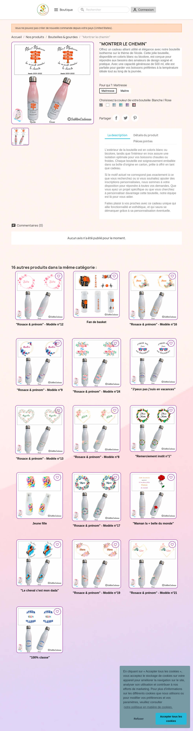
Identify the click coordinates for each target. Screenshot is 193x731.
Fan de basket (96, 322)
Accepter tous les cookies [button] (171, 718)
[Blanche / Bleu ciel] (115, 105)
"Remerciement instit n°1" (153, 456)
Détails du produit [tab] (145, 135)
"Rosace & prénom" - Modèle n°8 (96, 457)
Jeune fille (39, 523)
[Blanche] (108, 105)
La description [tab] (117, 135)
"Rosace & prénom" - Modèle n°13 (39, 458)
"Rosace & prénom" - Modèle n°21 (153, 592)
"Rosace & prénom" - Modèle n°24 (96, 391)
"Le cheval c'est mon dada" (40, 590)
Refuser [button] (139, 718)
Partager (116, 118)
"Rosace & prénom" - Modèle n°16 (153, 324)
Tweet (125, 118)
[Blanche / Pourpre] (128, 105)
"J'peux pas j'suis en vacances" (153, 389)
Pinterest (135, 118)
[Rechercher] (106, 10)
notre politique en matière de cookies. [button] (148, 707)
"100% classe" (40, 657)
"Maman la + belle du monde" (153, 523)
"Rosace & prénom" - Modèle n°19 (96, 592)
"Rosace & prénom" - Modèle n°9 (40, 390)
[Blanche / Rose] (134, 105)
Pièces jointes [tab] (142, 141)
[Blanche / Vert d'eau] (121, 105)
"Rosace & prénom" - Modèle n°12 (39, 324)
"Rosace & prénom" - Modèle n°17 (96, 525)
